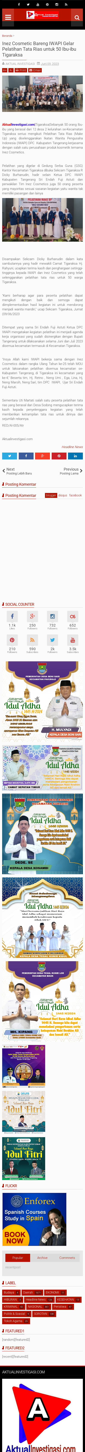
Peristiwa (60, 1306)
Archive (42, 1258)
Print (21, 70)
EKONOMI (52, 1292)
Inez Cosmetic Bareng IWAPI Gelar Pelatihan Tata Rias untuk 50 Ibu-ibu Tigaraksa (39, 49)
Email (35, 70)
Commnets (67, 1258)
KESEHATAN (65, 1299)
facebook (75, 495)
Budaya (9, 1292)
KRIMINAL (11, 1306)
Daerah (28, 1292)
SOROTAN (40, 1313)
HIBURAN (10, 1299)
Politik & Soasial (14, 1313)
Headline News (72, 447)
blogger (51, 495)
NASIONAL (35, 1306)
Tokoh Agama (13, 1321)
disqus (62, 495)
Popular (17, 1258)
